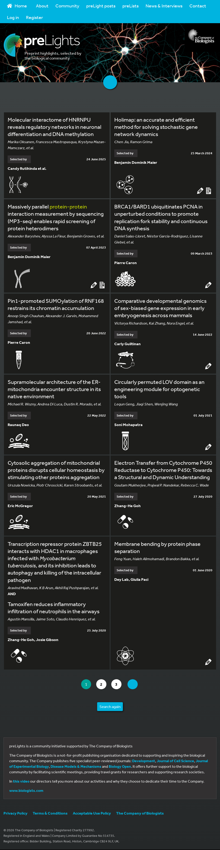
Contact (197, 5)
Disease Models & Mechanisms (76, 767)
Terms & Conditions (50, 813)
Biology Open (120, 767)
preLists (130, 5)
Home (17, 5)
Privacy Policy (15, 813)
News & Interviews (164, 5)
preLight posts (100, 5)
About (42, 5)
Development (143, 761)
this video (21, 781)
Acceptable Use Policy (92, 813)
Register (34, 17)
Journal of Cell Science (175, 761)
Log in (13, 17)
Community (67, 5)
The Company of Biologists (140, 813)
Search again (110, 707)
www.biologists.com (26, 791)
